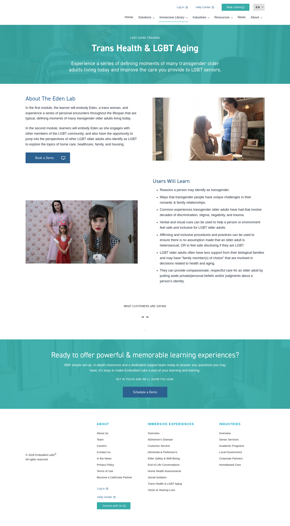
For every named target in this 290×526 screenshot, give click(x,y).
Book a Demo (44, 158)
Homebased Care (230, 464)
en (258, 8)
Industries (199, 19)
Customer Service (159, 445)
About (255, 19)
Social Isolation (157, 477)
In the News (104, 458)
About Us (102, 433)
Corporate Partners (231, 458)
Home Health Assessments (164, 471)
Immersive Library (171, 19)
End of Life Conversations (164, 464)
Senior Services (229, 439)
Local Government (230, 452)
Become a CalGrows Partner (114, 477)
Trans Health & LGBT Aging (165, 483)
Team (100, 439)
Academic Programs (231, 445)
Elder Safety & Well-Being (164, 458)
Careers (102, 445)
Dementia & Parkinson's (163, 452)
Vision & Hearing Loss (161, 490)
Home (129, 18)
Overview (154, 433)
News (242, 18)
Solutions (144, 19)
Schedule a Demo (145, 392)
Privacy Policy (105, 464)
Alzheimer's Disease (160, 439)
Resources (221, 19)
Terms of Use (105, 471)
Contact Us (104, 452)
